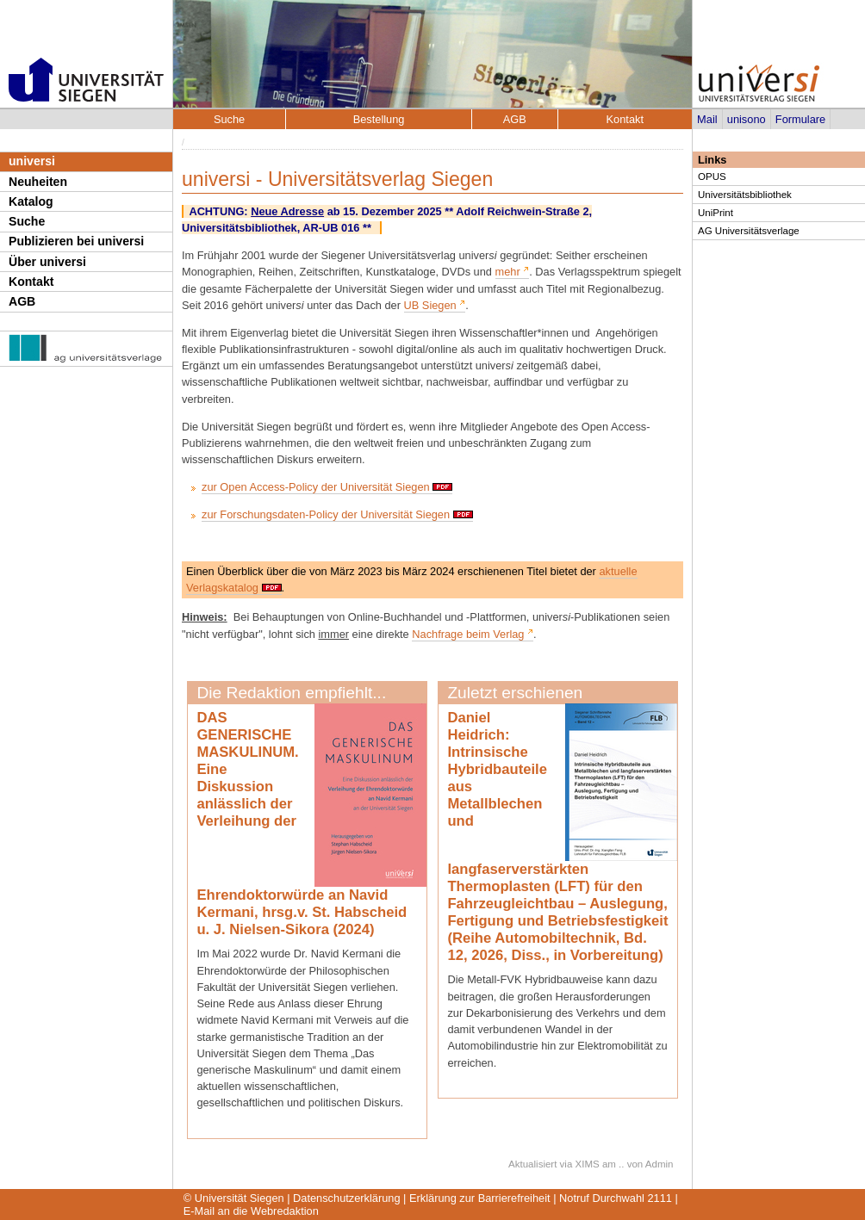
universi (32, 161)
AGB (22, 301)
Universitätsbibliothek (745, 194)
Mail (707, 119)
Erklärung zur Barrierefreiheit (480, 1198)
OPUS (712, 176)
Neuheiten (38, 182)
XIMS (588, 1164)
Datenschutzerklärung (346, 1198)
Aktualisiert (532, 1164)
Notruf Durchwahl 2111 (615, 1198)
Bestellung (379, 119)
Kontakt (31, 281)
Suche (27, 221)
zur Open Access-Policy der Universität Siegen (316, 486)
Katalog (31, 201)
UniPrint (715, 212)
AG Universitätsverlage (749, 231)
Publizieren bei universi (76, 241)
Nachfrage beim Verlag (468, 634)
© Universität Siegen (234, 1198)
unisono (746, 119)
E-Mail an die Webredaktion (251, 1211)
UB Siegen (430, 305)
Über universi (47, 262)
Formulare (800, 119)
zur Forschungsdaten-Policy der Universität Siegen (326, 514)
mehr (507, 271)
